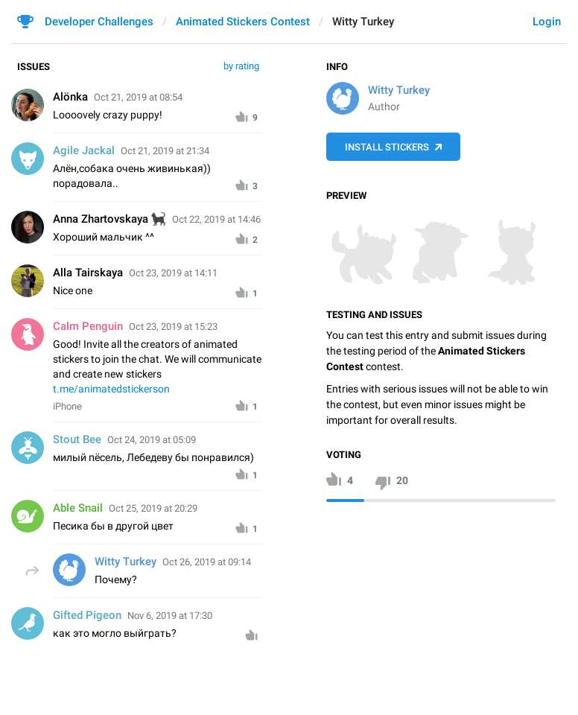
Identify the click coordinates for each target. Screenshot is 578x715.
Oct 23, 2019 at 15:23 (173, 326)
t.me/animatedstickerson (111, 389)
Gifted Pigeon (87, 615)
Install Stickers (387, 147)
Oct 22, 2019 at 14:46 (216, 219)
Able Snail (78, 508)
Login (547, 21)
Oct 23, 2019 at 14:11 (173, 273)
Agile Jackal (84, 150)
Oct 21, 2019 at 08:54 (138, 97)
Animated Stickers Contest (243, 21)
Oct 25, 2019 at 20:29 (153, 508)
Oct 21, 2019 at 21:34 (165, 150)
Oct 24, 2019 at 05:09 (151, 439)
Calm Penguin (88, 326)
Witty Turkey (399, 90)
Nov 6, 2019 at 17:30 (169, 615)
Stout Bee (77, 439)
